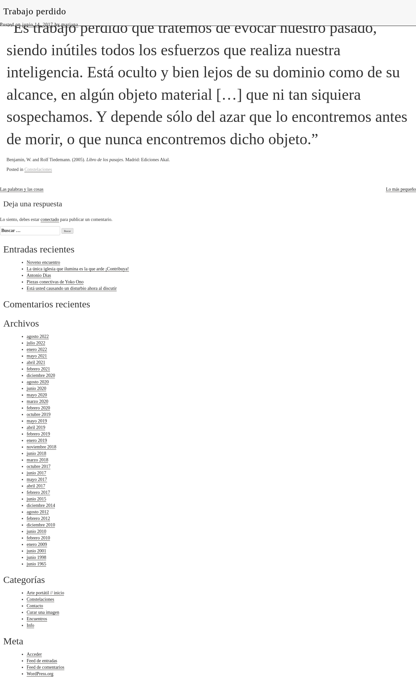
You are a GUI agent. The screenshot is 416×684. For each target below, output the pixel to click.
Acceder (34, 654)
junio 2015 (36, 499)
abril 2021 (36, 362)
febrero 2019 (38, 434)
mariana (69, 24)
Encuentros (37, 618)
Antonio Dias (39, 275)
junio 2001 (36, 550)
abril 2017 (36, 486)
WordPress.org (40, 673)
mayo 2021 (37, 356)
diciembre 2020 (41, 375)
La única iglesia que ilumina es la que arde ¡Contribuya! (78, 268)
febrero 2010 (38, 538)
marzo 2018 (37, 460)
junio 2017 (36, 473)
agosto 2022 (38, 336)
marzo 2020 (37, 401)
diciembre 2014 (41, 505)
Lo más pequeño (401, 189)
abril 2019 (36, 427)
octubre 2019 (38, 414)
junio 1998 (36, 557)
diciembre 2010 (41, 525)
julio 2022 (36, 343)
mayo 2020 (37, 395)
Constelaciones (38, 169)
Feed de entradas (42, 660)
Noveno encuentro (43, 262)
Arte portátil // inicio (45, 592)
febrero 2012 (38, 518)
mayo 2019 (37, 421)
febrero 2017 (38, 492)
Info (30, 625)
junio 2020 (36, 388)
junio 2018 (36, 453)
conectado (50, 219)
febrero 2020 (38, 408)
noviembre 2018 (41, 447)
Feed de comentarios (45, 667)
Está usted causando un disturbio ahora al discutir (72, 288)
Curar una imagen (43, 612)
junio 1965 (36, 563)
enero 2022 (37, 349)
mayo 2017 (37, 479)
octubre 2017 (38, 466)
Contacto (35, 605)
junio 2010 (36, 531)
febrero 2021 (38, 369)
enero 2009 (37, 544)
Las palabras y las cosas (22, 189)
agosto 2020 (38, 382)
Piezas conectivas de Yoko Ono (55, 281)
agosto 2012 (38, 512)
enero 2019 (37, 440)
